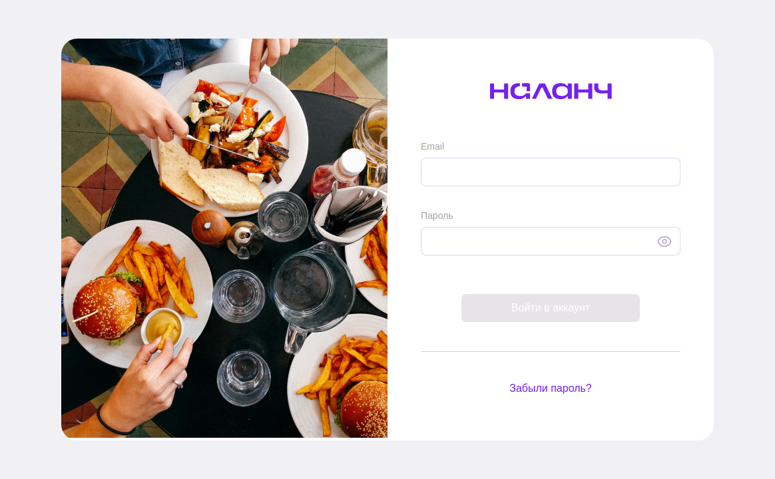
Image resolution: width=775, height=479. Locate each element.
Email (432, 146)
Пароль (437, 215)
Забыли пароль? (550, 388)
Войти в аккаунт (550, 307)
